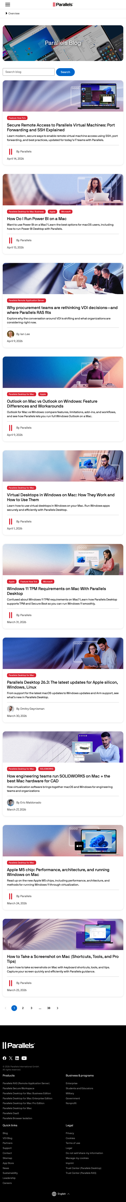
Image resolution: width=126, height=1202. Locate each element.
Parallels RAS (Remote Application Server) (26, 1083)
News (6, 1168)
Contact (7, 1153)
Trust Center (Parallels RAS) (81, 1173)
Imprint (70, 1163)
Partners (7, 1143)
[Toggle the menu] (8, 4)
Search (65, 72)
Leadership (9, 1178)
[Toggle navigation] (63, 13)
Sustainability (10, 1173)
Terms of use (73, 1143)
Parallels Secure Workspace (18, 1088)
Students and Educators (79, 1088)
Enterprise (71, 1083)
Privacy (70, 1133)
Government (73, 1098)
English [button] (59, 1194)
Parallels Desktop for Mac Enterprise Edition (27, 1098)
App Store (8, 1163)
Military (70, 1093)
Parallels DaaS (11, 1113)
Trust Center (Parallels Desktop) (83, 1168)
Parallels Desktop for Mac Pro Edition (23, 1103)
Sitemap (7, 1158)
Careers (7, 1183)
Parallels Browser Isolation (17, 1118)
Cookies (70, 1138)
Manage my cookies (77, 1158)
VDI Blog (7, 1138)
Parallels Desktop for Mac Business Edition (27, 1093)
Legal (69, 1148)
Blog (5, 1133)
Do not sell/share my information (84, 1153)
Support (7, 1148)
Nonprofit (71, 1103)
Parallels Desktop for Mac (17, 1108)
